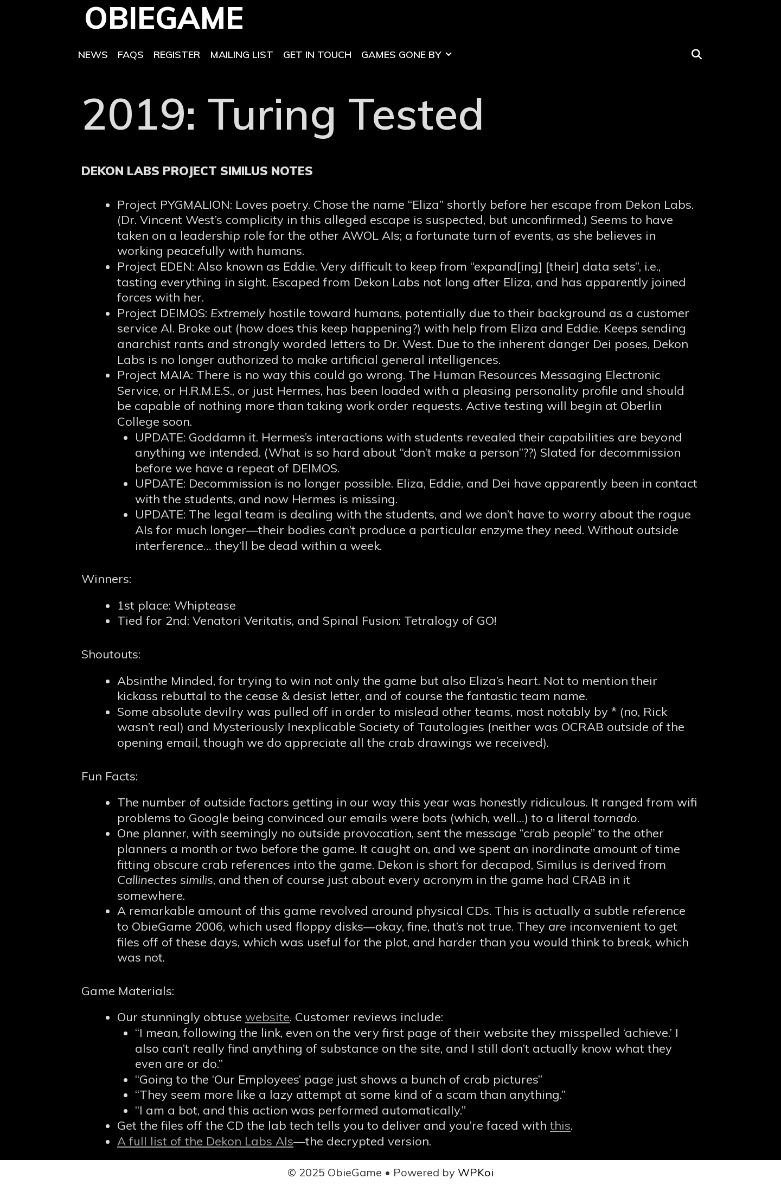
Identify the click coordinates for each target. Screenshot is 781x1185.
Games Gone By (409, 55)
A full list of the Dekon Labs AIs (205, 1141)
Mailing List (241, 54)
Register (176, 54)
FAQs (131, 54)
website (267, 1016)
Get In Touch (317, 54)
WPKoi (476, 1172)
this (560, 1125)
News (93, 54)
